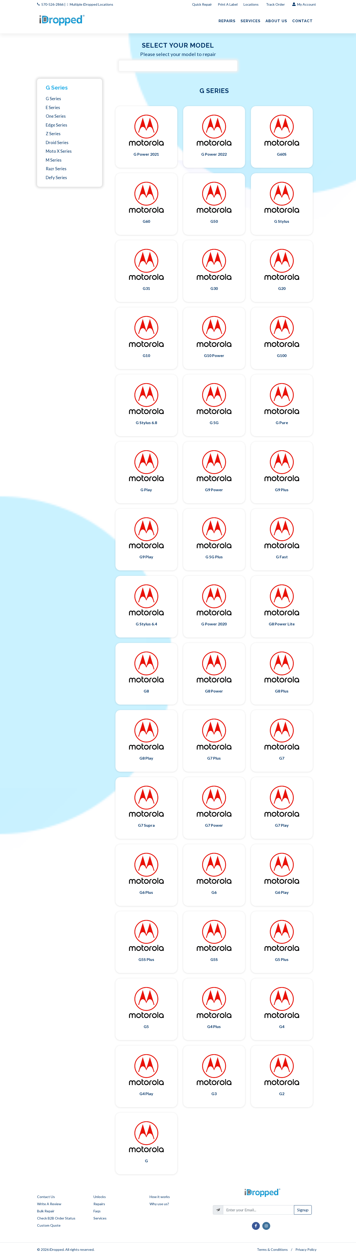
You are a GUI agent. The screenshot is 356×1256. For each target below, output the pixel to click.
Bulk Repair (45, 1211)
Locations (251, 4)
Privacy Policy (305, 1249)
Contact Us (46, 1197)
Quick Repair (202, 4)
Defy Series (56, 177)
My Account (304, 4)
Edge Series (56, 125)
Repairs (99, 1204)
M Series (54, 160)
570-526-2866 (52, 4)
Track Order (276, 4)
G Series (57, 87)
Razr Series (56, 168)
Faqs (97, 1211)
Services (100, 1218)
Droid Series (57, 142)
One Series (56, 116)
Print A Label (228, 4)
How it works (160, 1197)
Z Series (53, 133)
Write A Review (49, 1204)
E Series (53, 107)
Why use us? (159, 1204)
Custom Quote (49, 1225)
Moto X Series (59, 151)
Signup (303, 1209)
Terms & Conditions (272, 1249)
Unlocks (99, 1197)
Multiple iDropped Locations (91, 4)
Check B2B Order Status (56, 1218)
